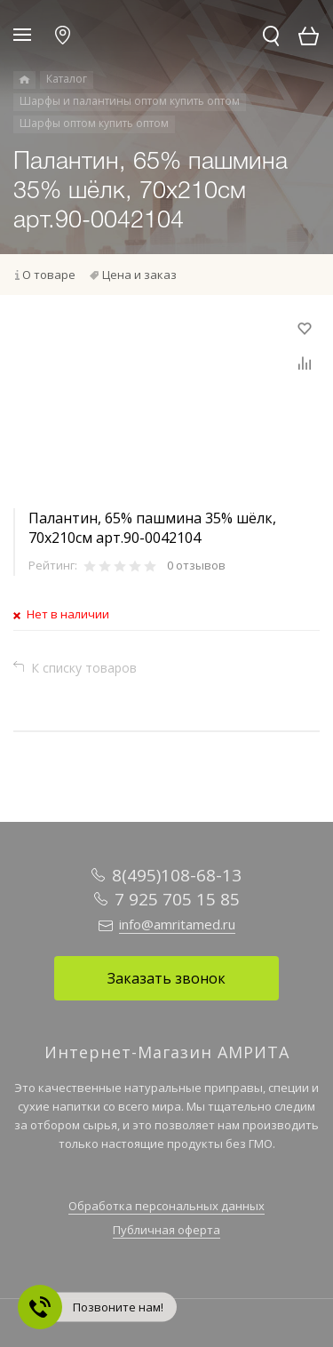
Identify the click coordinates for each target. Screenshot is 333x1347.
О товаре (48, 274)
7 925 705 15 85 (177, 899)
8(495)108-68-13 (177, 875)
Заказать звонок (166, 978)
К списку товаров (84, 667)
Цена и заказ (139, 274)
